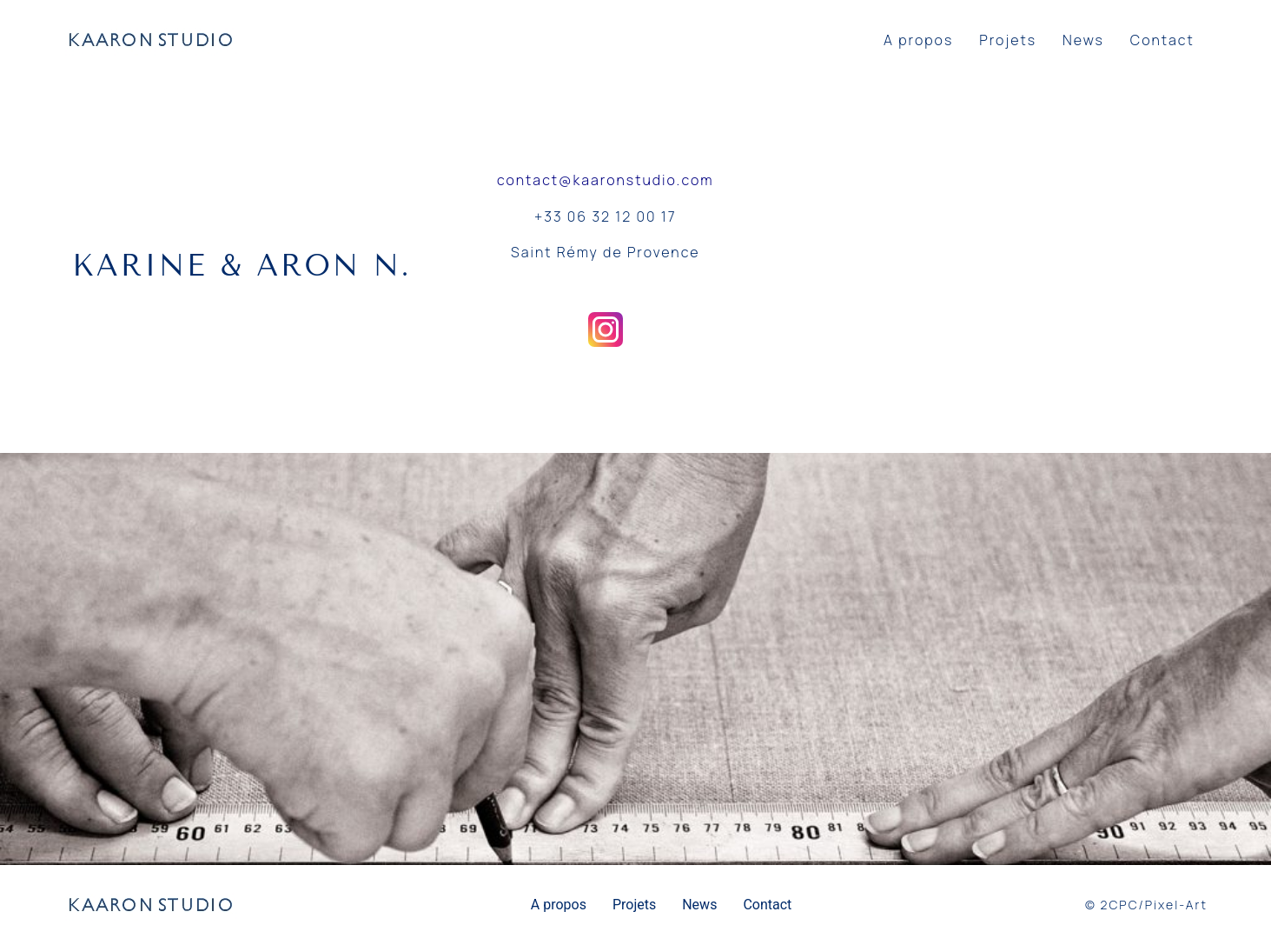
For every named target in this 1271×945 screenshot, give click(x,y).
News (1083, 40)
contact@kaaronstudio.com (605, 180)
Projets (1007, 40)
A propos (918, 40)
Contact (1162, 40)
